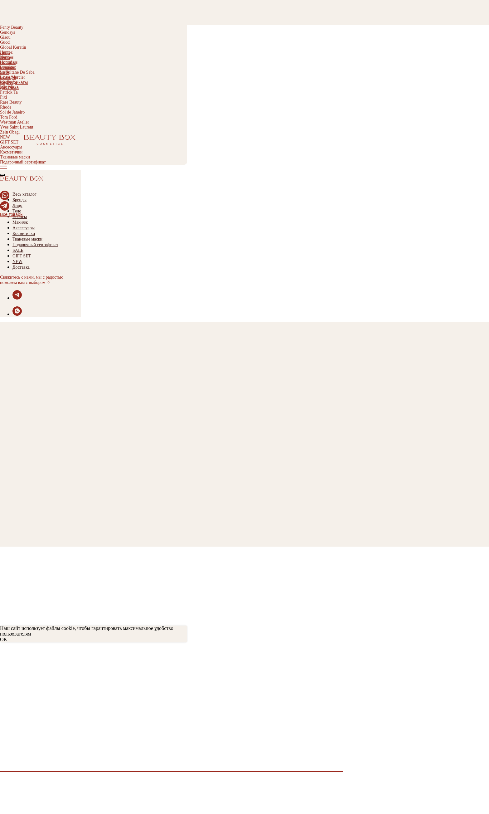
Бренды (8, 77)
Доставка (9, 87)
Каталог (9, 715)
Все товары (11, 214)
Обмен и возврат (19, 673)
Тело (5, 57)
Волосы (8, 62)
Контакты (11, 701)
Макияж (8, 67)
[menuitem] (93, 52)
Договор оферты (19, 696)
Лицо (5, 52)
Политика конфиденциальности (37, 690)
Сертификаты (14, 82)
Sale (4, 72)
